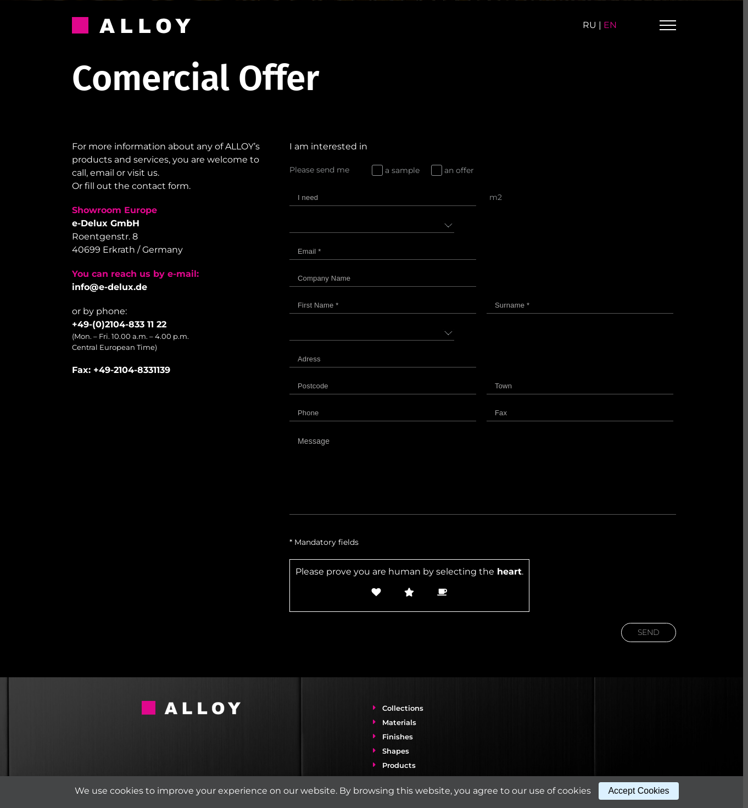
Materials (397, 722)
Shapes (393, 750)
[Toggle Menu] (668, 25)
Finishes (395, 736)
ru (589, 25)
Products (397, 765)
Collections (400, 708)
